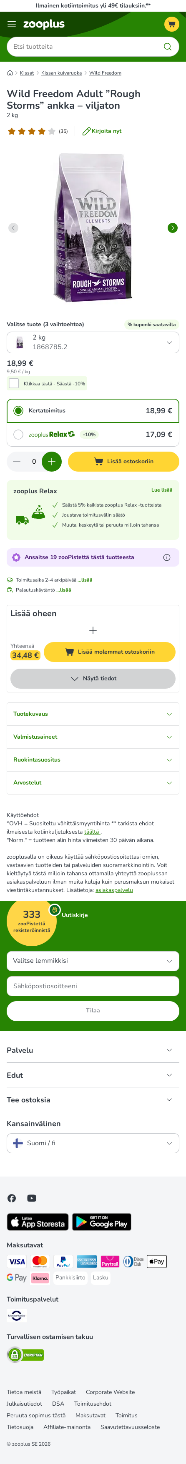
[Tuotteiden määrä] (34, 462)
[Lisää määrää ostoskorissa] (52, 462)
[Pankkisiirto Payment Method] (70, 1278)
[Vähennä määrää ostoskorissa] (17, 462)
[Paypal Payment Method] (63, 1263)
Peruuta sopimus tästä (36, 1415)
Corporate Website (110, 1392)
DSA (58, 1404)
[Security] (25, 1356)
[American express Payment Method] (87, 1263)
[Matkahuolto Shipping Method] (17, 1317)
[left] (13, 228)
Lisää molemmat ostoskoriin (120, 653)
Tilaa (93, 1010)
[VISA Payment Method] (17, 1263)
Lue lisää (162, 490)
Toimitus (127, 1415)
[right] (173, 228)
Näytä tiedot (93, 679)
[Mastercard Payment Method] (40, 1263)
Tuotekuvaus (93, 714)
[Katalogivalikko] (11, 24)
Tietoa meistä (24, 1392)
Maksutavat (90, 1415)
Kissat (27, 73)
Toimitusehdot (92, 1404)
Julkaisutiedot (24, 1404)
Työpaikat (63, 1392)
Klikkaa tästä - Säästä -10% (54, 383)
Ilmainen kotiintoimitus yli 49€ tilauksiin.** (93, 6)
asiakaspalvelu (114, 890)
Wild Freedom (105, 73)
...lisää (85, 580)
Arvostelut (93, 783)
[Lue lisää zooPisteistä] (166, 557)
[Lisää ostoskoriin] (123, 462)
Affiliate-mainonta (66, 1427)
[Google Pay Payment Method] (17, 1279)
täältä (92, 832)
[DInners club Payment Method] (133, 1263)
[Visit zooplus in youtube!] (32, 1198)
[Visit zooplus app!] (38, 1229)
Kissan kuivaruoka (61, 73)
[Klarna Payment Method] (40, 1279)
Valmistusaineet (93, 737)
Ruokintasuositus (93, 760)
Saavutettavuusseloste (130, 1427)
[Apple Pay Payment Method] (157, 1263)
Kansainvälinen (34, 1123)
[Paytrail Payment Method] (110, 1263)
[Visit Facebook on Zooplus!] (12, 1198)
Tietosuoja (20, 1427)
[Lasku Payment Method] (100, 1278)
